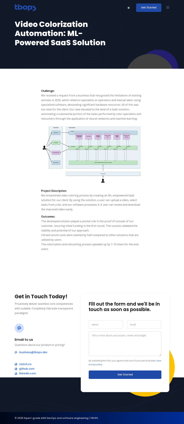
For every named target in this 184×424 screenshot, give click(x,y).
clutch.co (23, 364)
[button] (167, 8)
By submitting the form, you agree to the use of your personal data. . (125, 362)
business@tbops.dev (31, 352)
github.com (25, 368)
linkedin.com (25, 373)
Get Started (148, 7)
